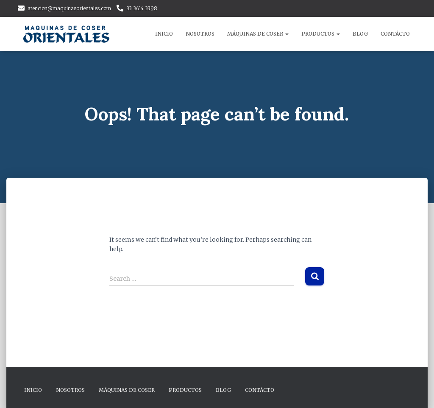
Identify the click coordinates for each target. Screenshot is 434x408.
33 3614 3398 (141, 8)
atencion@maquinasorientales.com (69, 8)
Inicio (164, 34)
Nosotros (200, 34)
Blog (360, 34)
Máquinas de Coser (258, 34)
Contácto (395, 34)
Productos (320, 34)
